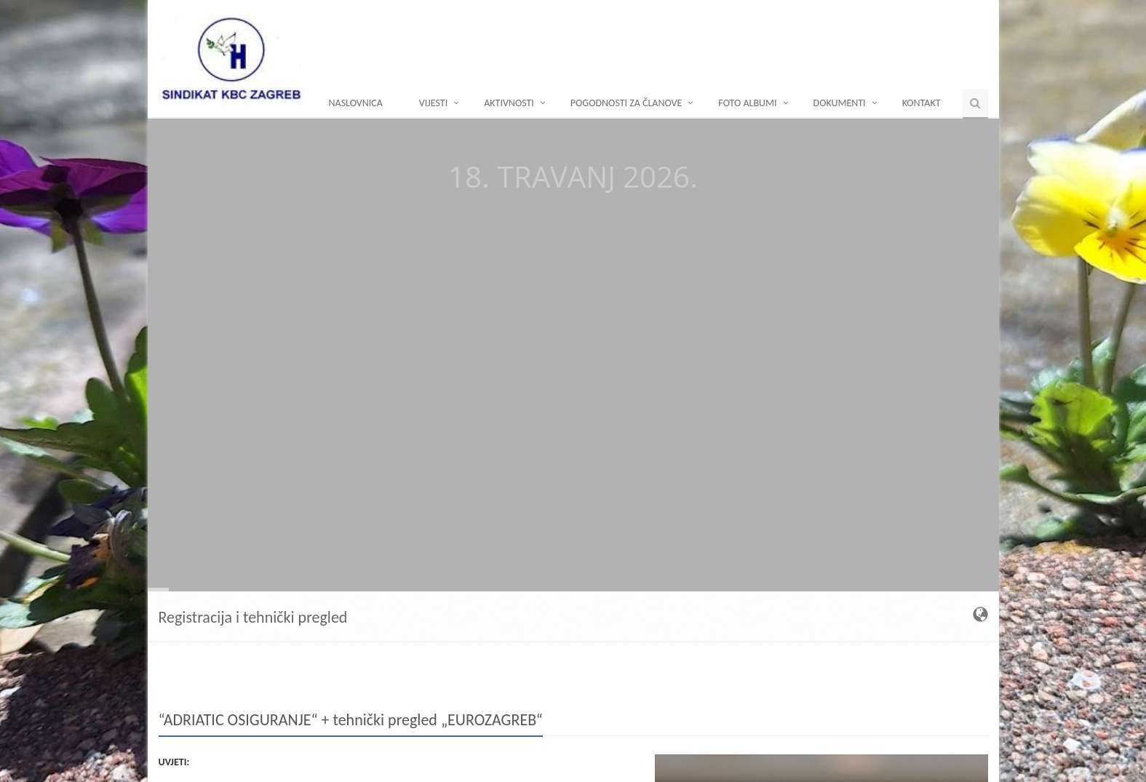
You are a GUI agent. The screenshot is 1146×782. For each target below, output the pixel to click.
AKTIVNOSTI (509, 103)
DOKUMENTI (839, 103)
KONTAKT (921, 103)
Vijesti (433, 103)
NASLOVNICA (356, 103)
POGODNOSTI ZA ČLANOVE (626, 103)
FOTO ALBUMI (747, 103)
